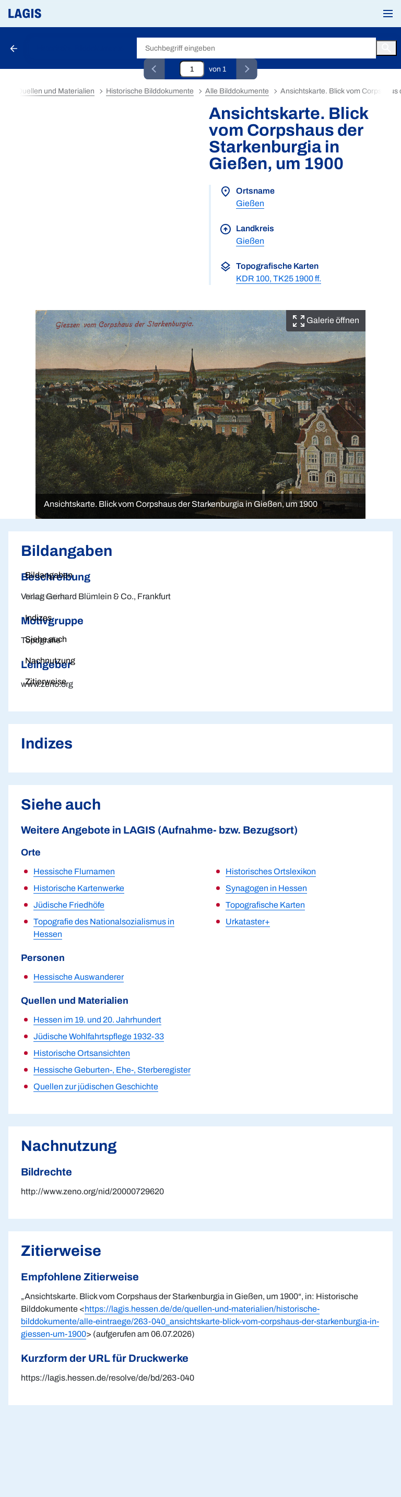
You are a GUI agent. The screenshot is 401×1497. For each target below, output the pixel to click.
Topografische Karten (265, 904)
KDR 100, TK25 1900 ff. (278, 278)
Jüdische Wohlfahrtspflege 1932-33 (98, 1036)
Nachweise (46, 596)
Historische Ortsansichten (81, 1053)
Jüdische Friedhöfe (68, 904)
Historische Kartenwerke (78, 888)
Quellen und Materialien (56, 91)
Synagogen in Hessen (266, 888)
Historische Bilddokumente (80, 48)
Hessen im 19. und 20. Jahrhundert (97, 1019)
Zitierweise (45, 681)
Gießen (250, 203)
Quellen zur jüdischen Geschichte (95, 1086)
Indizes (38, 617)
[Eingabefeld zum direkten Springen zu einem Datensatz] (192, 69)
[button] (388, 14)
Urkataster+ (248, 921)
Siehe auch (46, 639)
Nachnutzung (50, 660)
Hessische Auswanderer (78, 976)
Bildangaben (49, 575)
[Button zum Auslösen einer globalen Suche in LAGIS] (386, 48)
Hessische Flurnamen (74, 871)
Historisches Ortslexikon (271, 871)
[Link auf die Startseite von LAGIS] (60, 13)
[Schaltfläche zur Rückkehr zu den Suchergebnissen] (14, 48)
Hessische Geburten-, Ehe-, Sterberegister (112, 1069)
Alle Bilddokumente (237, 91)
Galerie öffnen (325, 320)
